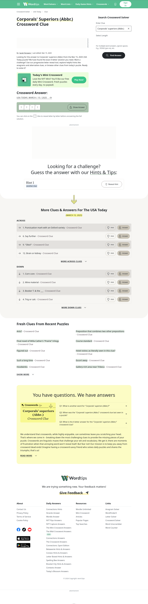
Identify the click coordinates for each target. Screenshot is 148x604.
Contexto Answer (53, 568)
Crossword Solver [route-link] (23, 12)
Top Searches (81, 525)
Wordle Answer (52, 517)
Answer (123, 228)
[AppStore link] (30, 539)
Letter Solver (110, 517)
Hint (110, 228)
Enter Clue (100, 23)
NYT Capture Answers (55, 525)
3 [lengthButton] (103, 41)
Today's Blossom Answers (57, 572)
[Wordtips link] (31, 4)
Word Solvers (51, 4)
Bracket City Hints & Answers (58, 565)
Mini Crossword (82, 514)
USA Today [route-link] (37, 12)
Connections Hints (54, 510)
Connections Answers (55, 539)
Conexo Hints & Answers (56, 554)
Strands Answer (53, 514)
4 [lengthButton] (108, 41)
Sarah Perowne (25, 54)
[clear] (128, 28)
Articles (79, 517)
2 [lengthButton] (98, 41)
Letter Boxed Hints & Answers (59, 557)
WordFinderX (111, 514)
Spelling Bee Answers (55, 561)
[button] (74, 185)
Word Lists (67, 4)
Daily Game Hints (85, 4)
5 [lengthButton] (113, 41)
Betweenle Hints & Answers (58, 550)
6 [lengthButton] (118, 41)
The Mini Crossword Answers (58, 528)
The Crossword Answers (56, 542)
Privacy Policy (22, 514)
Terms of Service (24, 517)
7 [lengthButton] (123, 41)
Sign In (125, 4)
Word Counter (111, 528)
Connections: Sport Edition (57, 546)
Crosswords (102, 4)
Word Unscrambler (113, 525)
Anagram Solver (112, 510)
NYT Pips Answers (54, 521)
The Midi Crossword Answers (58, 532)
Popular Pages (82, 521)
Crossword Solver (112, 521)
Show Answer (77, 108)
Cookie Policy (22, 521)
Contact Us (21, 510)
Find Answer (113, 55)
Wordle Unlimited (83, 510)
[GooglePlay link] (30, 546)
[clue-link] (63, 228)
